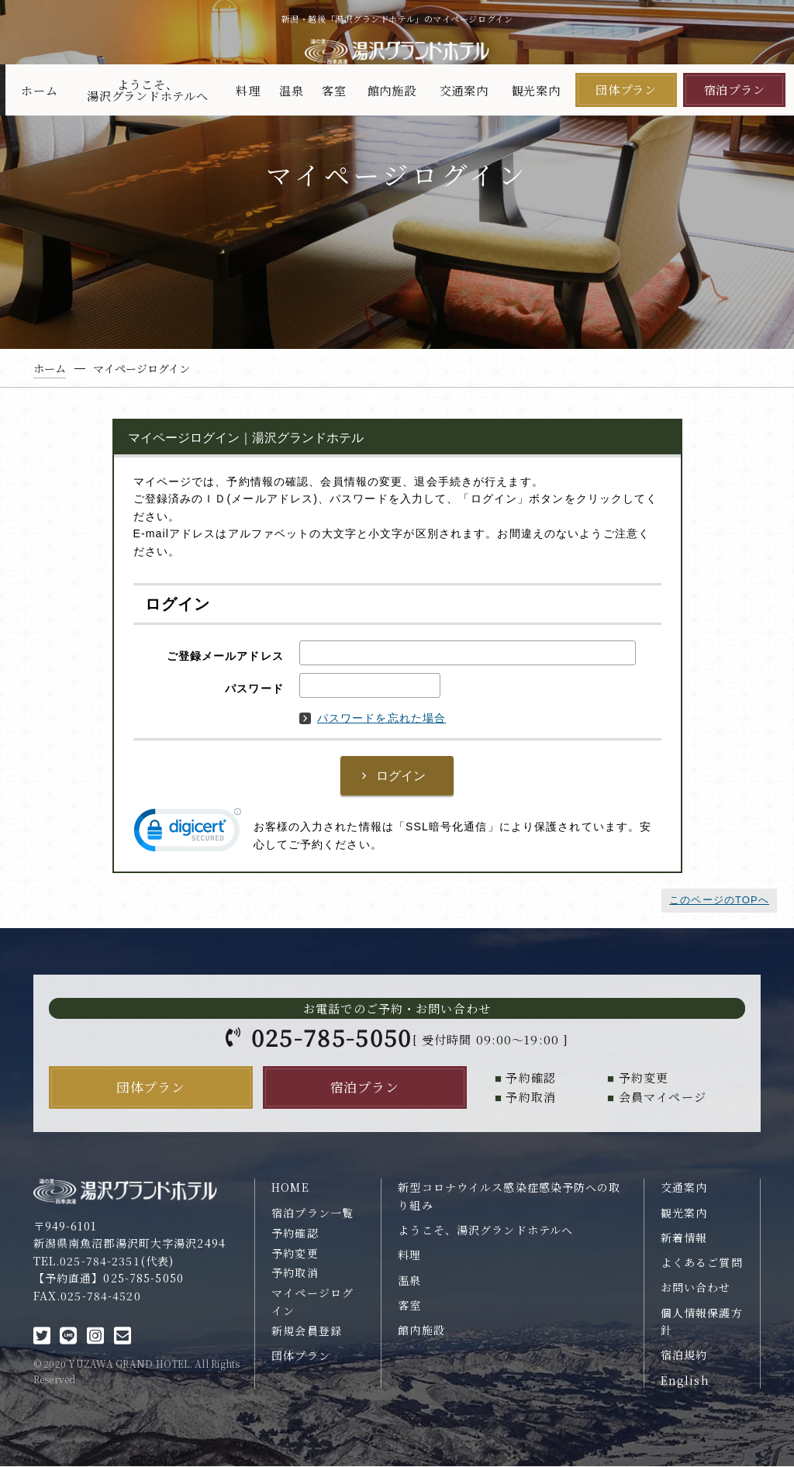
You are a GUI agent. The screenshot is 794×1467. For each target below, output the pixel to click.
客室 (334, 90)
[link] (187, 833)
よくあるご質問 (702, 1262)
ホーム (39, 90)
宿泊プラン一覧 (312, 1212)
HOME (290, 1188)
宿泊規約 (684, 1355)
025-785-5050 (332, 1036)
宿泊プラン (734, 89)
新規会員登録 (306, 1330)
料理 (248, 90)
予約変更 (295, 1253)
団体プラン (626, 89)
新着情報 (684, 1237)
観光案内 (536, 90)
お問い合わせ (696, 1288)
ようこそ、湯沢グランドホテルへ (148, 90)
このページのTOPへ (719, 900)
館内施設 (392, 90)
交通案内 (464, 90)
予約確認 (295, 1233)
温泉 (291, 90)
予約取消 (295, 1273)
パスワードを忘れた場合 (372, 718)
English (685, 1380)
